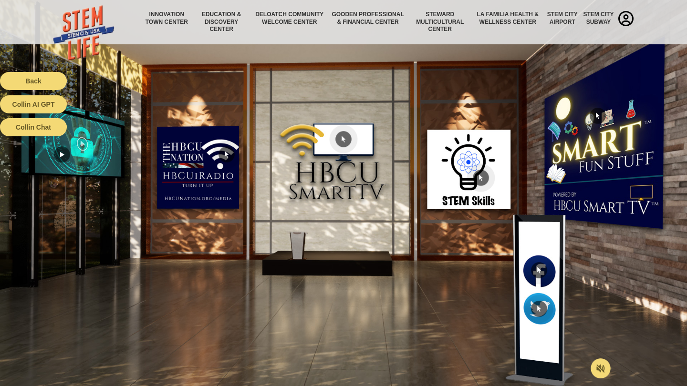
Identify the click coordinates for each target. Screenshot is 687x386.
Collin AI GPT (33, 104)
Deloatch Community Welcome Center (289, 18)
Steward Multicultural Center (440, 21)
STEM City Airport (562, 18)
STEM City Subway (598, 18)
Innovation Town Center (167, 18)
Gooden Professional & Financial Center (368, 18)
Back (33, 81)
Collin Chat (33, 127)
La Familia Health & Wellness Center (508, 18)
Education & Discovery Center (221, 21)
